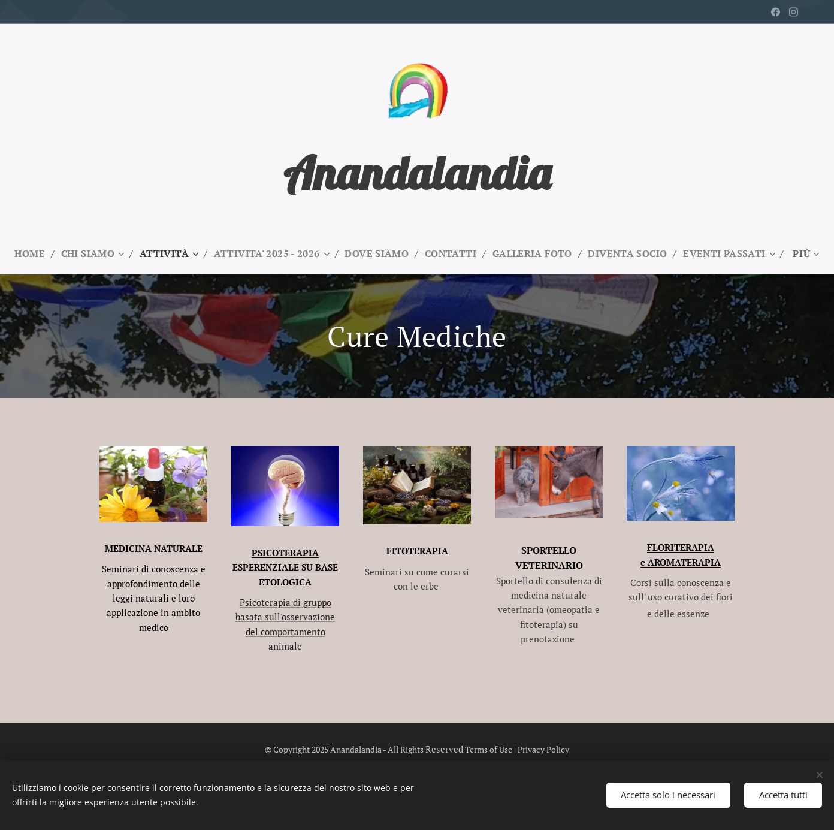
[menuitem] (78, 253)
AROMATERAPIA (684, 562)
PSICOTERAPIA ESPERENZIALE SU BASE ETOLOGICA (285, 567)
